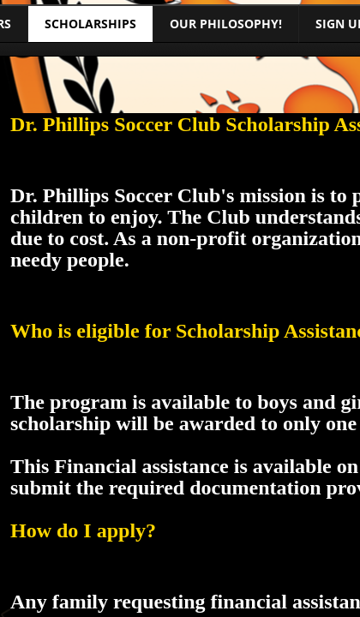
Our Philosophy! (226, 23)
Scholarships (90, 23)
